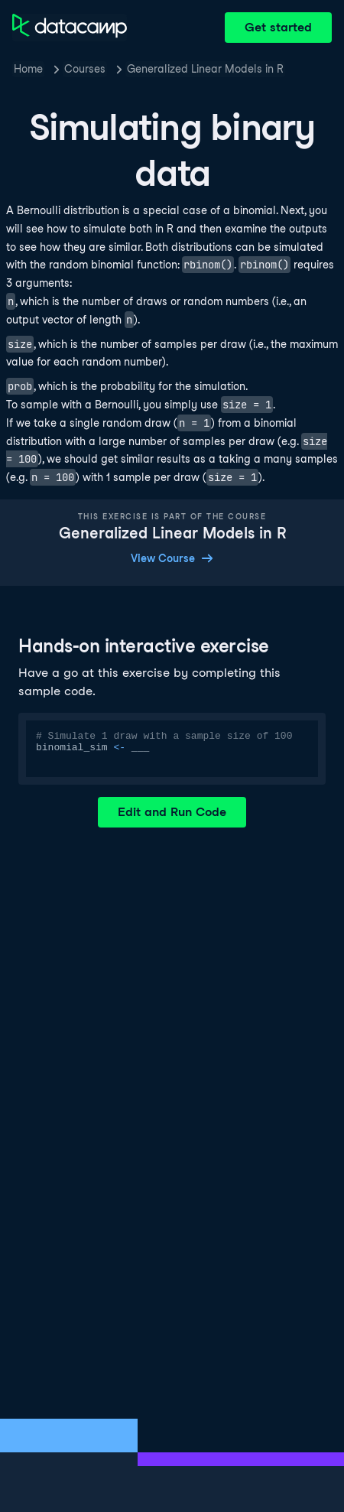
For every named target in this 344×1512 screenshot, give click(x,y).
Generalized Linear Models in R (205, 69)
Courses (84, 69)
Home (28, 69)
